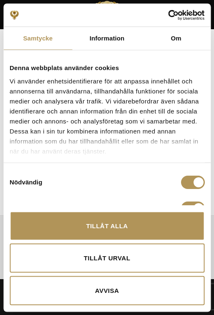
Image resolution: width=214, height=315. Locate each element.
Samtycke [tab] (38, 38)
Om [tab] (176, 38)
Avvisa (107, 290)
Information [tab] (107, 38)
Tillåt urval (107, 258)
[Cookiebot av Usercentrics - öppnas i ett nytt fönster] (167, 15)
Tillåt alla (107, 225)
